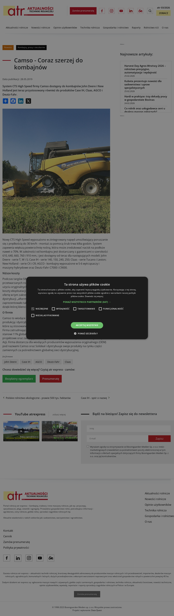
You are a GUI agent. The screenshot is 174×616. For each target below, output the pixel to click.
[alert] (87, 308)
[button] (87, 302)
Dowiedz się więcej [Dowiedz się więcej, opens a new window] (94, 296)
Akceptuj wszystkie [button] (87, 325)
